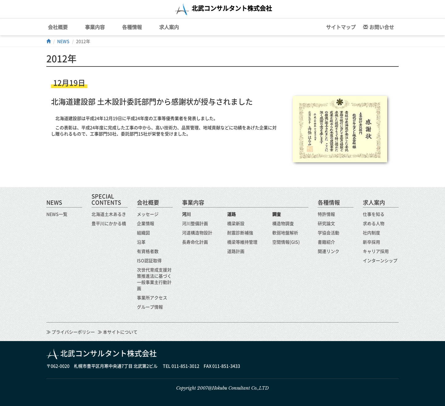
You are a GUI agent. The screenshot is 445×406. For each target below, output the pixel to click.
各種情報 (132, 27)
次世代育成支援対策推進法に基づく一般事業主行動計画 (154, 279)
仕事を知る (373, 214)
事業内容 (95, 27)
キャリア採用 (376, 251)
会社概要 (58, 27)
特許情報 (326, 214)
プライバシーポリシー (73, 332)
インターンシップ (380, 260)
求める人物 (373, 223)
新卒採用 (371, 242)
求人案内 (169, 27)
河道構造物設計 (197, 232)
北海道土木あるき (108, 214)
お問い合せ (378, 27)
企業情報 (145, 223)
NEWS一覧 (56, 214)
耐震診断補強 (240, 232)
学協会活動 (328, 232)
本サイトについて (120, 332)
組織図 (143, 232)
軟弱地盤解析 (285, 232)
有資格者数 (148, 251)
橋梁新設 (235, 223)
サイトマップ (341, 27)
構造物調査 (283, 223)
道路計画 (235, 251)
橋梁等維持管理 (242, 242)
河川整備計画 (195, 223)
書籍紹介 (326, 242)
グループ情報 (150, 307)
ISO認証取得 (149, 260)
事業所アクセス (152, 297)
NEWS (63, 41)
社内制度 (371, 232)
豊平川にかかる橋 (108, 223)
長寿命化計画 (195, 242)
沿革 (141, 242)
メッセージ (148, 214)
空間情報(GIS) (286, 242)
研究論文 (326, 223)
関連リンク (328, 251)
